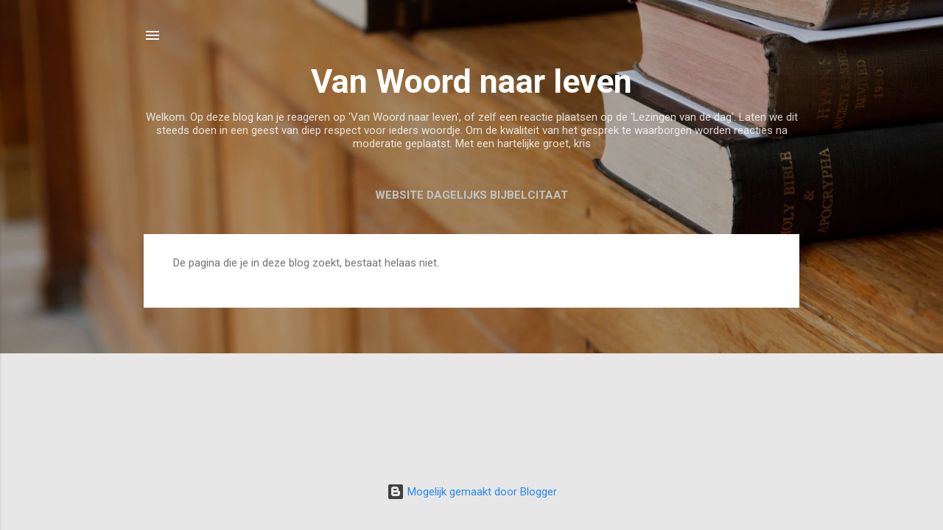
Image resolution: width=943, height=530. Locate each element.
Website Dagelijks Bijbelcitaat (471, 195)
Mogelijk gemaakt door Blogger (472, 491)
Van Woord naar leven (471, 81)
